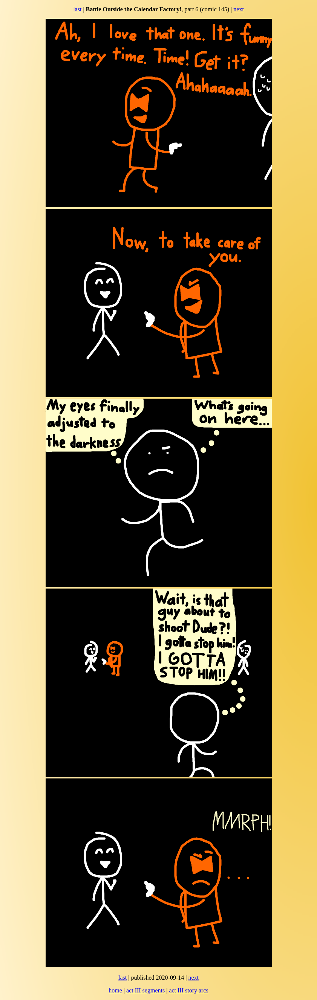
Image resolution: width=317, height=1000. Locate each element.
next (238, 9)
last (77, 9)
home (115, 990)
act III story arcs (188, 990)
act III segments (145, 990)
